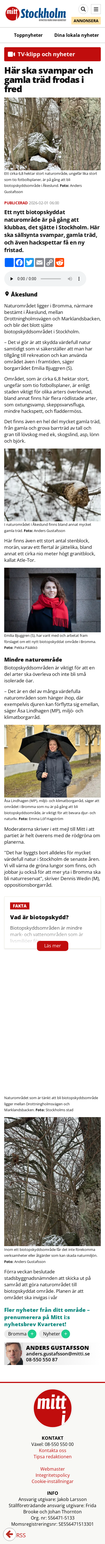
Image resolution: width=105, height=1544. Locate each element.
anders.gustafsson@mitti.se (58, 1354)
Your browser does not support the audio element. (45, 278)
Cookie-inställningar (53, 1481)
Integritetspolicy (53, 1475)
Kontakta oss (52, 1450)
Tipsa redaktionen (53, 1457)
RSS (17, 1535)
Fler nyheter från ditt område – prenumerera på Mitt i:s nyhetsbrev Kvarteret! (47, 1317)
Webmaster (52, 1469)
